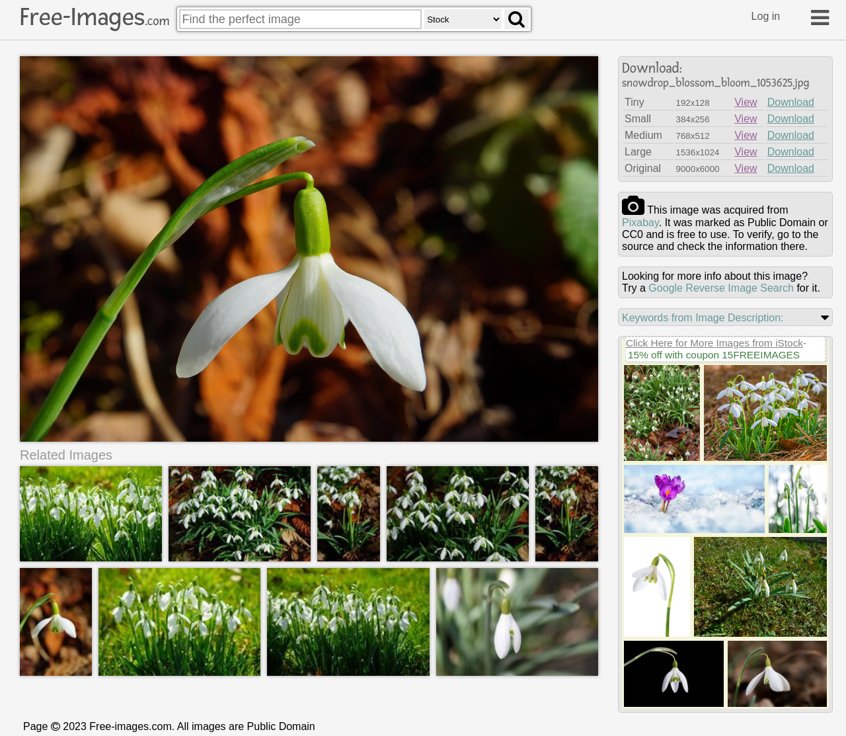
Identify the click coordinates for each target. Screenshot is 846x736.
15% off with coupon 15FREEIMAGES (714, 354)
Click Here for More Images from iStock (714, 342)
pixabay (640, 222)
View (745, 102)
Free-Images (94, 17)
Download (790, 102)
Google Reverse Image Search (721, 288)
